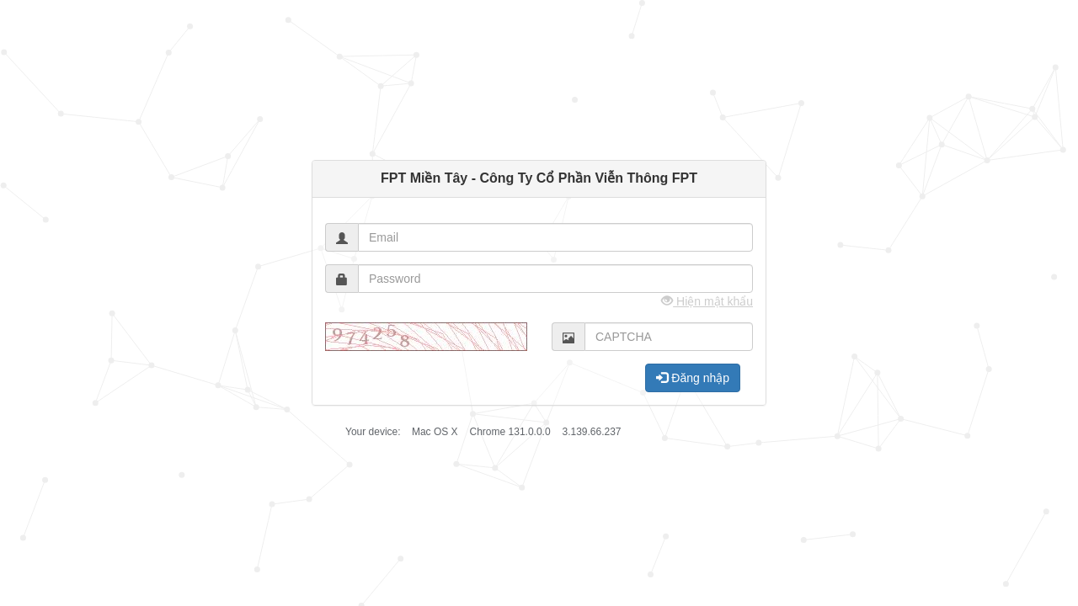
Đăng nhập (692, 378)
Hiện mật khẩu (707, 301)
